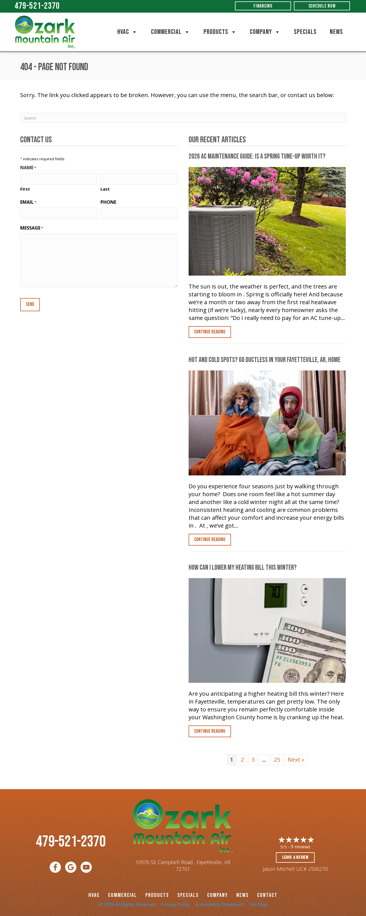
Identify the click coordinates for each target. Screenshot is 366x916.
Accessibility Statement (219, 904)
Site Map (258, 904)
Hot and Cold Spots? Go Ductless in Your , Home (264, 360)
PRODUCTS (157, 895)
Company (265, 32)
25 (277, 759)
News (336, 32)
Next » (296, 759)
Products (220, 32)
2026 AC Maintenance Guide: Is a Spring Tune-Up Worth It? (257, 156)
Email (28, 201)
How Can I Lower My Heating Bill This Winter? (243, 567)
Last (105, 188)
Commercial (170, 32)
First (25, 188)
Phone (108, 201)
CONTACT (267, 895)
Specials (305, 32)
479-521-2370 (37, 6)
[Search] (183, 118)
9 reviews (300, 847)
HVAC (127, 32)
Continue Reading (209, 332)
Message (31, 227)
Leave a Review (295, 857)
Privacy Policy (176, 904)
